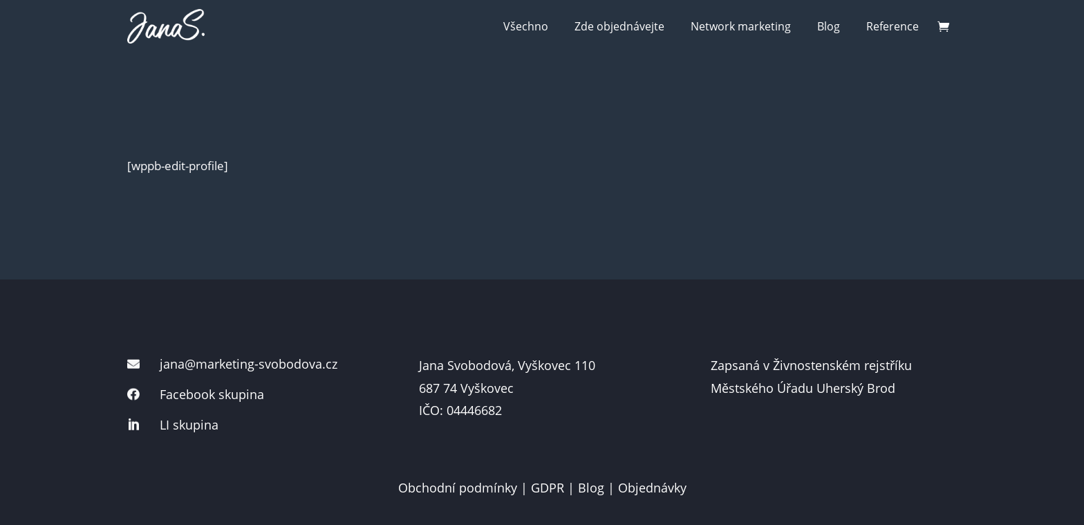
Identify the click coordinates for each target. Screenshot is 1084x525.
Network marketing (741, 26)
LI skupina (189, 424)
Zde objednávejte (619, 26)
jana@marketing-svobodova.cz (248, 364)
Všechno (525, 26)
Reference (892, 26)
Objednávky (652, 487)
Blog (828, 26)
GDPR (547, 487)
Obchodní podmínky (457, 487)
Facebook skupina (212, 394)
